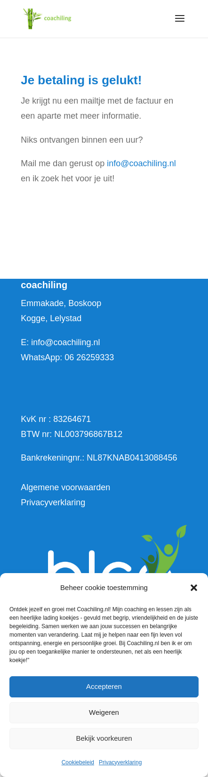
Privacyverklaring (120, 762)
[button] (194, 587)
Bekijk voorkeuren (104, 738)
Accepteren (104, 686)
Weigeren (104, 712)
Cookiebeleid (78, 762)
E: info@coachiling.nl (60, 342)
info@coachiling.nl (141, 163)
